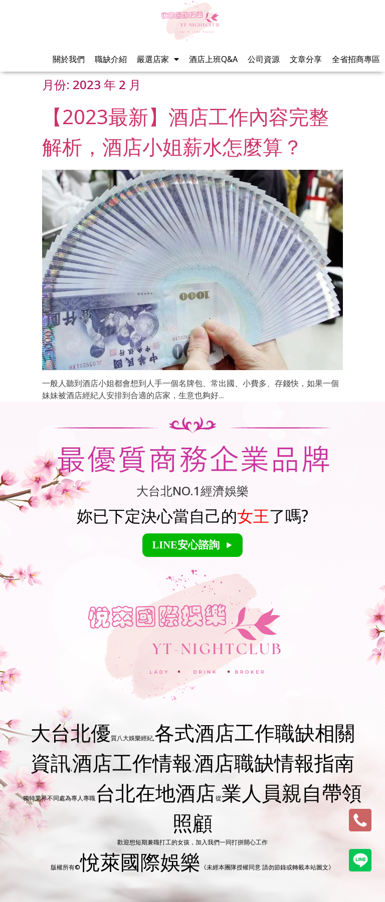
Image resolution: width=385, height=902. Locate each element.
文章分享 (306, 59)
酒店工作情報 (132, 762)
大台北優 (71, 732)
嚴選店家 (158, 59)
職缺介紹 (111, 59)
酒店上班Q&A (213, 59)
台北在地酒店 (155, 792)
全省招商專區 (356, 59)
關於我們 (69, 59)
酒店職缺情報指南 (274, 762)
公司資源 (264, 59)
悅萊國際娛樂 (140, 861)
